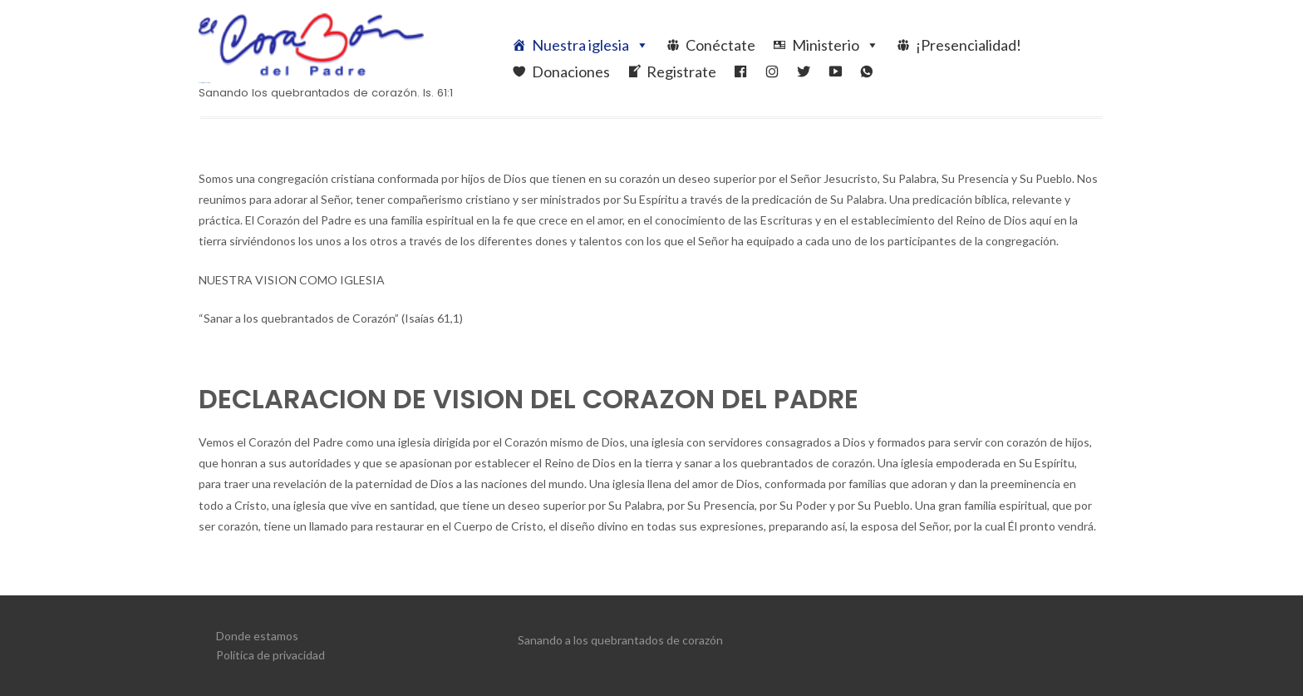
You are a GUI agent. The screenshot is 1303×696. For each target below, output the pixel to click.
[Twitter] (803, 71)
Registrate (681, 71)
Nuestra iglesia (590, 45)
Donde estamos (257, 636)
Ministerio (835, 45)
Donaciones (571, 71)
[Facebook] (740, 71)
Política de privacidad (270, 655)
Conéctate (720, 45)
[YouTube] (835, 71)
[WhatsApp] (867, 71)
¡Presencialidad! (968, 45)
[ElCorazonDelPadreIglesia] (772, 71)
